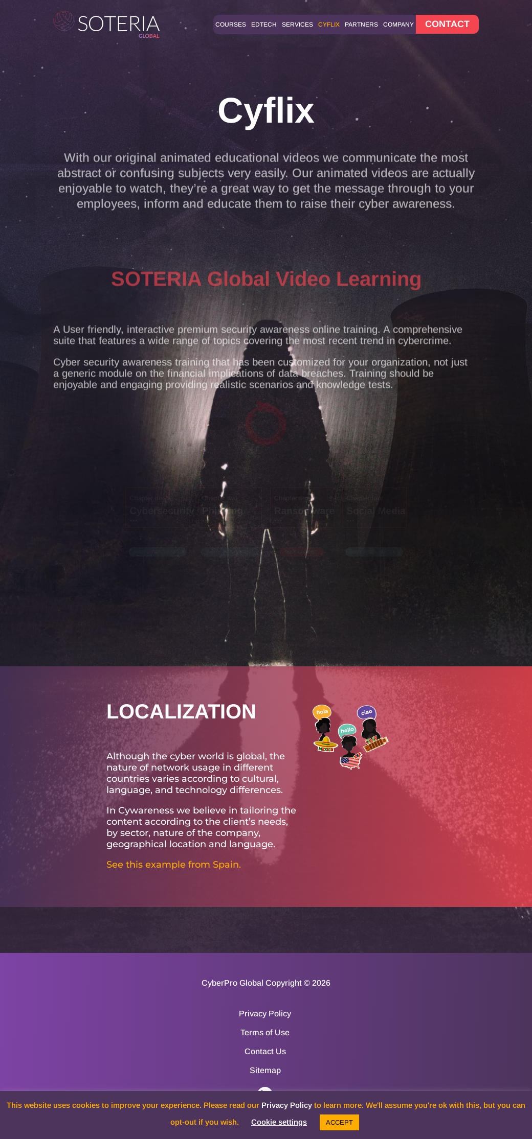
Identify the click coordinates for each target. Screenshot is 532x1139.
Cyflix (329, 24)
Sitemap (265, 1070)
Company (398, 24)
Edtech (264, 24)
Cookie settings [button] (279, 1122)
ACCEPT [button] (339, 1122)
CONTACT (447, 24)
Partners (361, 24)
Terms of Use (265, 1032)
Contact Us (265, 1051)
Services (297, 24)
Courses (230, 24)
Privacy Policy (265, 1013)
